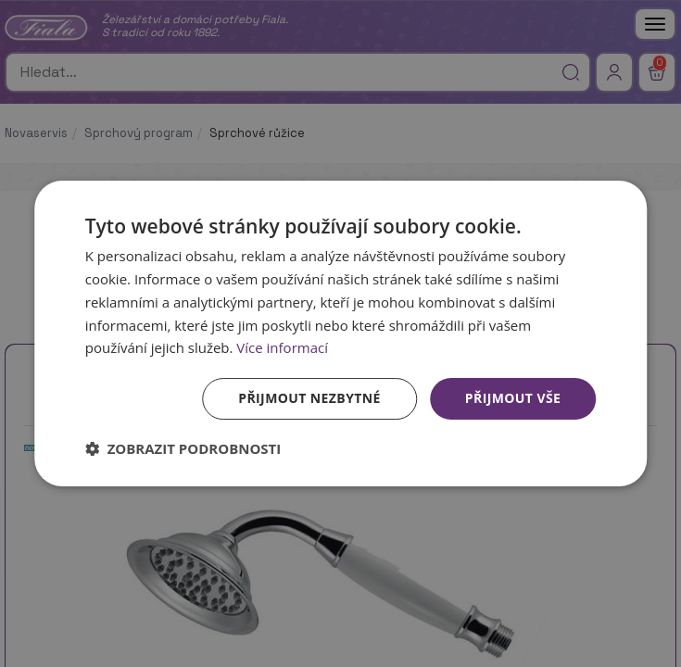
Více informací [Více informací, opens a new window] (282, 347)
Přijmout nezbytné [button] (309, 398)
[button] (183, 448)
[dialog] (341, 333)
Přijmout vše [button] (513, 398)
